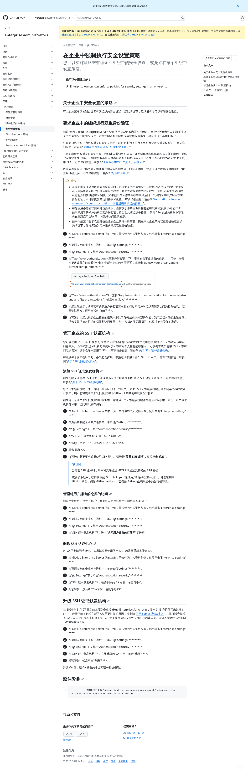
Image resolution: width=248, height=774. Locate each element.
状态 (105, 761)
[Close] (238, 6)
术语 (90, 761)
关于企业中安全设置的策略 (90, 102)
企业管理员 (69, 45)
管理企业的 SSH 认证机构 (88, 333)
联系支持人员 (132, 738)
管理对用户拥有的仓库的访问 (87, 494)
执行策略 (92, 45)
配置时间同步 (120, 173)
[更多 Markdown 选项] (234, 58)
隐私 (98, 761)
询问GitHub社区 (133, 733)
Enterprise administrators (26, 35)
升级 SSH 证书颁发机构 (86, 600)
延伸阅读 (73, 679)
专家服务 (123, 761)
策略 (81, 45)
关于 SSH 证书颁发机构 (153, 350)
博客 (133, 761)
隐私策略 (67, 740)
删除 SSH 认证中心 (79, 543)
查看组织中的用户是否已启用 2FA (123, 162)
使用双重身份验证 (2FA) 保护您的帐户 (106, 147)
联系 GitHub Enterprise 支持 (140, 34)
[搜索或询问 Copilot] (130, 17)
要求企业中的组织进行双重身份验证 (98, 123)
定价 (113, 761)
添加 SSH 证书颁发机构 (83, 371)
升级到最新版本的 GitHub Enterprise (82, 34)
